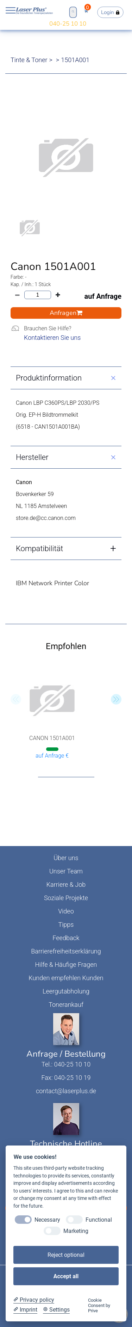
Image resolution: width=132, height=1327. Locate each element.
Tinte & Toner (29, 60)
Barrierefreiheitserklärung (66, 951)
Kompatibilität (39, 548)
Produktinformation (49, 378)
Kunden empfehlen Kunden (66, 978)
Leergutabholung (66, 991)
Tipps (66, 924)
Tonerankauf (66, 1004)
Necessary (47, 1219)
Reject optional (66, 1255)
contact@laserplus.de (66, 1091)
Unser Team (66, 871)
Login (110, 12)
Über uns (66, 857)
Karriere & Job (66, 884)
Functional (99, 1219)
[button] (116, 699)
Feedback (65, 938)
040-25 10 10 (67, 24)
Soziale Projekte (66, 898)
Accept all (66, 1276)
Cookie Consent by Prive (99, 1306)
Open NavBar (10, 10)
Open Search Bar (72, 11)
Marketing (75, 1231)
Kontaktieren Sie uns (52, 337)
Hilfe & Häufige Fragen (66, 964)
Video (66, 911)
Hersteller (32, 457)
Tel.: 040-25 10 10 (66, 1064)
